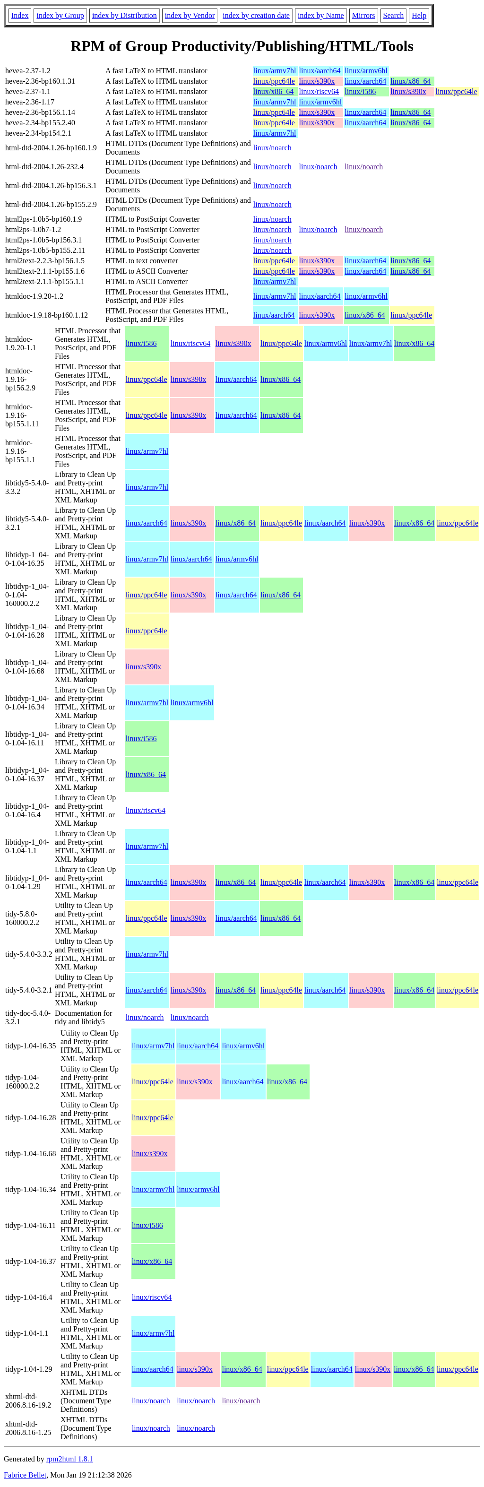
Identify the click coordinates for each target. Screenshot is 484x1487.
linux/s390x (317, 81)
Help (419, 15)
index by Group (60, 15)
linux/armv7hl (274, 71)
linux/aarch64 (320, 71)
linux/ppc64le (274, 81)
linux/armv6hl (366, 71)
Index (19, 15)
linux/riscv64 (319, 91)
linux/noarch (272, 148)
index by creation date (256, 15)
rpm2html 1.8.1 (69, 1459)
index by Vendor (190, 15)
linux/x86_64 (410, 81)
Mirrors (363, 15)
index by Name (321, 15)
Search (393, 15)
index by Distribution (124, 15)
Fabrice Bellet (25, 1475)
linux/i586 (360, 91)
